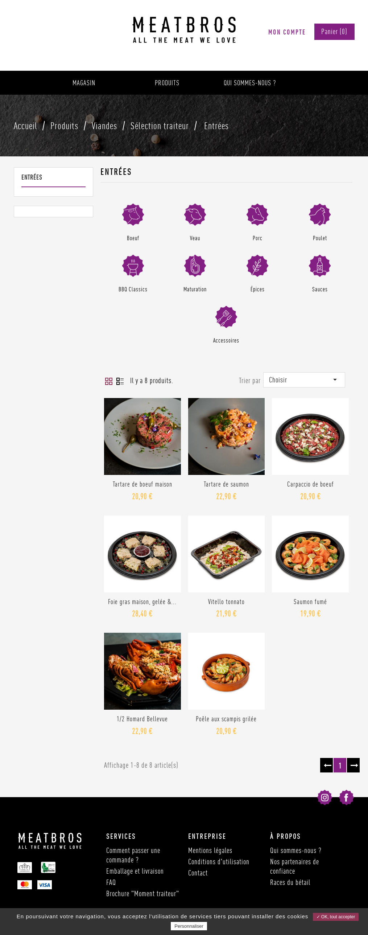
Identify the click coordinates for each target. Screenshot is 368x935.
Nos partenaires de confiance (294, 866)
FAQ (111, 882)
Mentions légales (210, 850)
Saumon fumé (310, 602)
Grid (108, 381)
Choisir (304, 379)
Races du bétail (290, 882)
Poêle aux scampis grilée (226, 719)
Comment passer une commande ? (133, 855)
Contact (198, 872)
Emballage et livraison (135, 870)
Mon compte (287, 32)
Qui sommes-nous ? (250, 82)
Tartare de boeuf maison (142, 484)
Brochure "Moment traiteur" (142, 893)
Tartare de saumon (226, 484)
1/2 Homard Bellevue (142, 719)
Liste (120, 381)
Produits (167, 82)
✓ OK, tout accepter (336, 916)
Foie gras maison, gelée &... (142, 602)
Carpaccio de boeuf (310, 484)
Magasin (84, 82)
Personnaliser (188, 926)
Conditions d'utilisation (218, 861)
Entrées (31, 177)
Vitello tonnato (226, 602)
